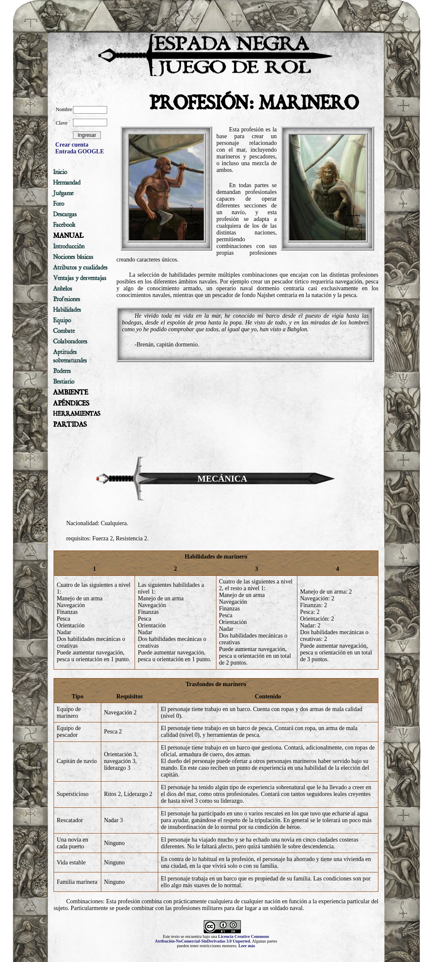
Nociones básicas (73, 257)
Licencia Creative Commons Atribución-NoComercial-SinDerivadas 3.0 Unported (212, 938)
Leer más (246, 945)
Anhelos (62, 288)
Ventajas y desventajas (79, 278)
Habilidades (67, 309)
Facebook (64, 225)
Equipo (62, 320)
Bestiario (63, 381)
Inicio (60, 172)
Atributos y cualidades (80, 267)
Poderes (62, 371)
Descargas (65, 214)
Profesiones (66, 299)
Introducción (68, 246)
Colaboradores (70, 341)
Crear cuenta (71, 145)
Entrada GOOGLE (79, 151)
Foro (58, 203)
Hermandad (67, 182)
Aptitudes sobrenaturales (70, 356)
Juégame (63, 193)
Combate (64, 331)
